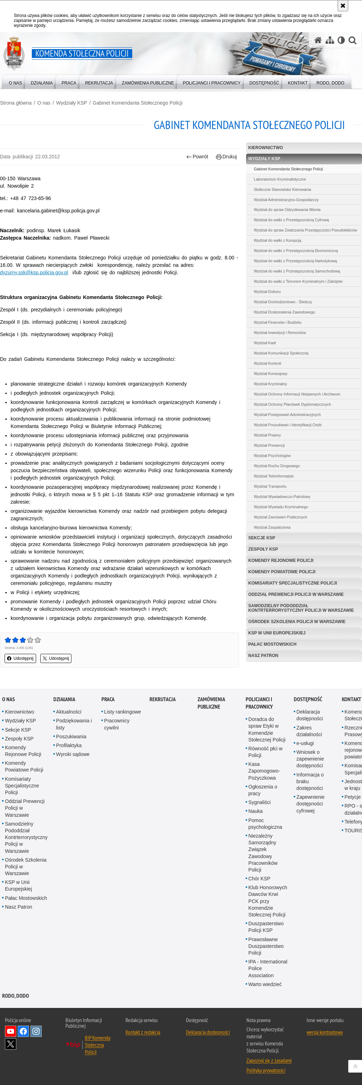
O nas (43, 103)
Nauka (256, 811)
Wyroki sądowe (73, 754)
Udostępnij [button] (20, 658)
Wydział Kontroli (267, 363)
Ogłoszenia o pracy (263, 790)
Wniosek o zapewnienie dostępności (310, 758)
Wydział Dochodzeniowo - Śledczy (283, 302)
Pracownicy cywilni (117, 724)
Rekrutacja (163, 699)
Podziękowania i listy (74, 724)
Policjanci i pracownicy (259, 703)
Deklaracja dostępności (310, 715)
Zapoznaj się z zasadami (269, 1060)
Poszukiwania (71, 736)
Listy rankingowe (122, 712)
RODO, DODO (15, 995)
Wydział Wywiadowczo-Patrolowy (282, 496)
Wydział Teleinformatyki (274, 476)
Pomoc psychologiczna (265, 823)
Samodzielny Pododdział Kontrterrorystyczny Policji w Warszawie (301, 608)
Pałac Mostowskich (272, 644)
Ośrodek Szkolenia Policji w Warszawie (296, 621)
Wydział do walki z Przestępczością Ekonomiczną (296, 250)
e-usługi (305, 743)
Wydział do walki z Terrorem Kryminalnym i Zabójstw (298, 281)
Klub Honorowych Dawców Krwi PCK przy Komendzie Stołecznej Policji (268, 901)
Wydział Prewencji (269, 445)
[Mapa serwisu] (330, 40)
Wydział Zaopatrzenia (272, 527)
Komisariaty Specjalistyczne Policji (292, 583)
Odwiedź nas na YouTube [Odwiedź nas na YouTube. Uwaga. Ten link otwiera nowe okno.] (10, 1031)
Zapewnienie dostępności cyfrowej (311, 803)
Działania (64, 699)
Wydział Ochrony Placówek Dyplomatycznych (292, 404)
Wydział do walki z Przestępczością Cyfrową (291, 220)
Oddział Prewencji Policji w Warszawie (296, 594)
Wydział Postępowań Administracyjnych (287, 414)
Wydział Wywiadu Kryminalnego (281, 507)
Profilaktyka (69, 745)
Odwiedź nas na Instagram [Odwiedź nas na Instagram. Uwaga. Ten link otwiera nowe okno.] (36, 1031)
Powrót (197, 157)
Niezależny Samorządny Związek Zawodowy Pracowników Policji (263, 853)
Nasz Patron (263, 655)
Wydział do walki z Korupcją (277, 240)
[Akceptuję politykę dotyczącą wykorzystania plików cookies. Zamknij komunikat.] (343, 5)
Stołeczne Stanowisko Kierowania (282, 189)
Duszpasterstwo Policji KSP (266, 927)
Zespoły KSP (263, 549)
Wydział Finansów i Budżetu (278, 322)
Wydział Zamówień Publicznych (280, 517)
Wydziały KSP (71, 103)
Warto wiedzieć (265, 984)
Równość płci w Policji (265, 752)
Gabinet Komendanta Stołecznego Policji (137, 103)
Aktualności (69, 712)
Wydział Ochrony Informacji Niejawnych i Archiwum (297, 394)
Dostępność (308, 699)
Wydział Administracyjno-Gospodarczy (286, 200)
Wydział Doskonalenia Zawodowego (284, 312)
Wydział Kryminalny (270, 384)
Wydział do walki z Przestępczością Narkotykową (295, 261)
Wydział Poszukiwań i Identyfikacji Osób (288, 425)
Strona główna (16, 103)
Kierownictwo (265, 147)
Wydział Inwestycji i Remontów (280, 332)
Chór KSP (259, 878)
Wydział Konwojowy (270, 373)
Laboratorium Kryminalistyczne (280, 179)
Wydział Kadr (265, 343)
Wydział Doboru (267, 291)
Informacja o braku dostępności (310, 781)
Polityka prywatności (265, 1070)
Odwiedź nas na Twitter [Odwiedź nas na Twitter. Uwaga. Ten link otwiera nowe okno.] (10, 1044)
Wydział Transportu (270, 486)
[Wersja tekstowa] (341, 40)
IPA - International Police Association (268, 968)
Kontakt (351, 699)
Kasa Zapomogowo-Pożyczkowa (264, 770)
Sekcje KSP (261, 537)
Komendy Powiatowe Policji (281, 571)
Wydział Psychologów (272, 455)
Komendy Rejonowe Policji (280, 560)
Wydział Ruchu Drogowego (277, 466)
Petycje (353, 797)
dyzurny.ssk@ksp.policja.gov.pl (34, 272)
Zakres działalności (309, 731)
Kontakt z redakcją (142, 1032)
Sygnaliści (260, 802)
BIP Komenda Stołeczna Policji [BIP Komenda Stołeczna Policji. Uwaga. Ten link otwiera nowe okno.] (97, 1044)
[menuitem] (15, 81)
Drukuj (226, 157)
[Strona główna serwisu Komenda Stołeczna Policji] (318, 40)
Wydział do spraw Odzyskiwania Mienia (287, 209)
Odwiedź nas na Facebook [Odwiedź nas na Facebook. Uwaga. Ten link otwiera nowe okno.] (23, 1031)
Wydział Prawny (267, 435)
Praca (108, 699)
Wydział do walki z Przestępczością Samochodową (297, 271)
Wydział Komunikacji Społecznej (281, 353)
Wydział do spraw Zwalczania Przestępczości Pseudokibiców (305, 230)
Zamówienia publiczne (211, 703)
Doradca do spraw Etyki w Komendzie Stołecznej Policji (267, 729)
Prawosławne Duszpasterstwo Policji (266, 946)
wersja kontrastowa (324, 1032)
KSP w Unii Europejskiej (276, 633)
